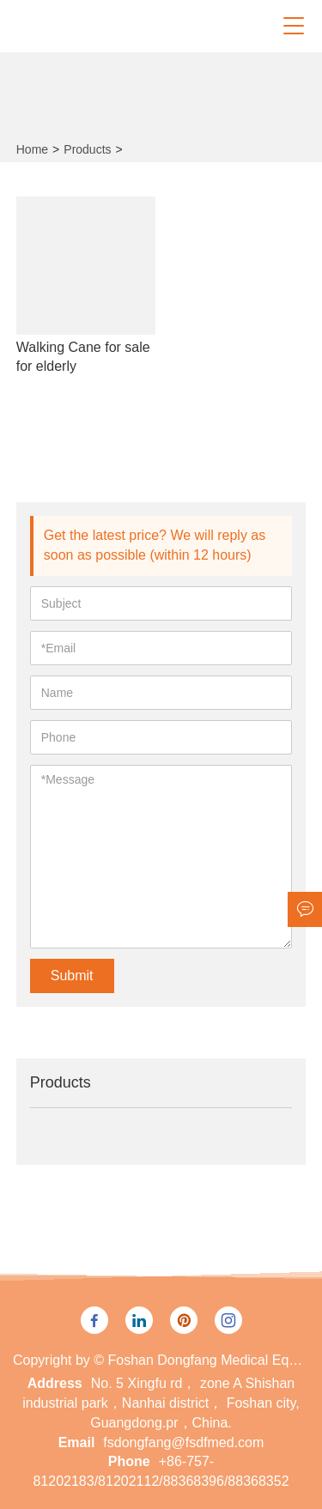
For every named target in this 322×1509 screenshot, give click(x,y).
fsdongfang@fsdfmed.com (183, 1442)
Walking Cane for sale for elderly (83, 356)
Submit (72, 975)
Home (32, 149)
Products (87, 149)
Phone (129, 1461)
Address (54, 1383)
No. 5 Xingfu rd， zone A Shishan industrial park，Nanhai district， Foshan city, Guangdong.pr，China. (161, 1403)
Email (76, 1442)
